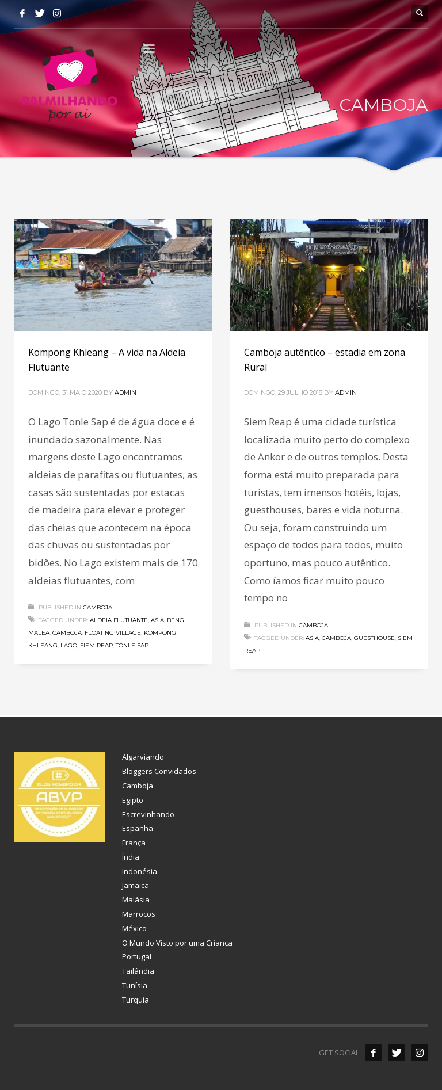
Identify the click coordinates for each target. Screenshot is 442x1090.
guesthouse (374, 638)
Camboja (97, 607)
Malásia (136, 899)
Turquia (135, 999)
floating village (113, 633)
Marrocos (138, 914)
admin (125, 392)
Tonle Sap (132, 645)
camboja (67, 633)
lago (68, 645)
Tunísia (134, 985)
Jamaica (135, 885)
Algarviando (143, 757)
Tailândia (138, 971)
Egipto (132, 800)
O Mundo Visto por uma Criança (177, 942)
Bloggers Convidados (159, 771)
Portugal (136, 956)
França (134, 842)
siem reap (96, 645)
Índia (130, 857)
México (134, 928)
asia (157, 620)
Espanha (137, 828)
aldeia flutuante (119, 620)
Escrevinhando (148, 814)
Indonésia (139, 871)
